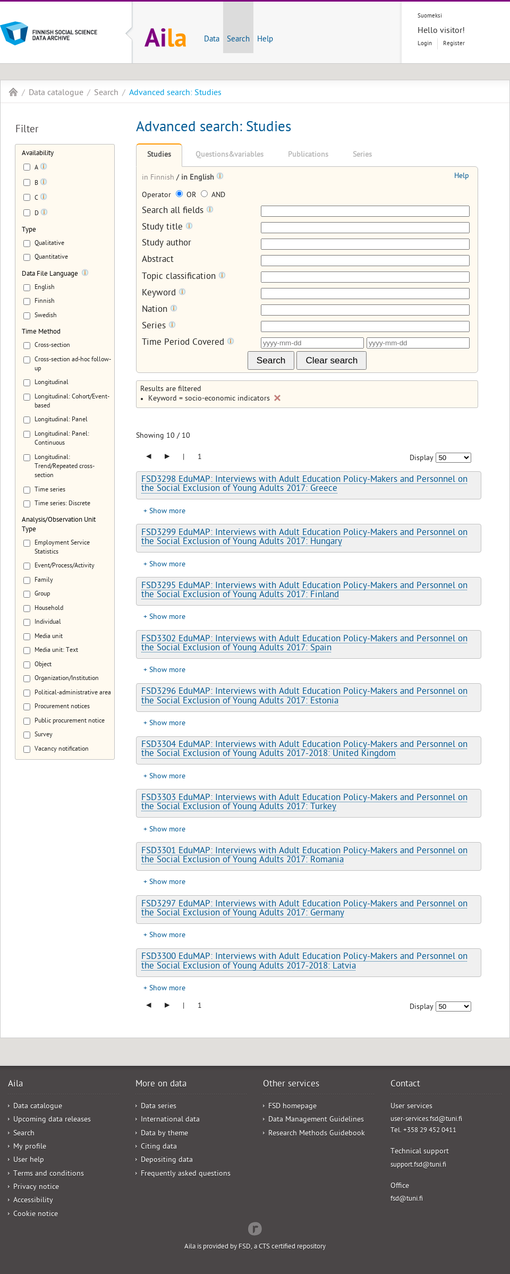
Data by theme (164, 1134)
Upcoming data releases (52, 1120)
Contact (405, 1085)
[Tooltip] (43, 168)
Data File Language (50, 274)
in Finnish (159, 178)
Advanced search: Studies (175, 93)
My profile (29, 1147)
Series (362, 155)
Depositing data (167, 1160)
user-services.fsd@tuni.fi (426, 1120)
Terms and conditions (48, 1174)
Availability (38, 154)
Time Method (41, 332)
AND (213, 195)
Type (29, 230)
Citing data (159, 1147)
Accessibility (33, 1200)
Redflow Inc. (255, 1227)
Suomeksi (430, 16)
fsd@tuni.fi (406, 1199)
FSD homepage (292, 1106)
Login (425, 44)
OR (187, 195)
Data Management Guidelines (316, 1120)
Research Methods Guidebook (316, 1134)
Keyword (164, 293)
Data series (158, 1106)
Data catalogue (56, 93)
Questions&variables (230, 155)
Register (454, 44)
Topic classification (184, 277)
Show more (167, 511)
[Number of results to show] (453, 458)
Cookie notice (35, 1214)
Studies (159, 155)
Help (265, 40)
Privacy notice (36, 1187)
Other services (291, 1085)
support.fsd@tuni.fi (418, 1165)
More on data (160, 1085)
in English (198, 178)
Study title (167, 228)
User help (28, 1160)
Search (238, 40)
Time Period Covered (188, 343)
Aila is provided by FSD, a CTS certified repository (255, 1247)
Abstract (158, 260)
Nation (159, 310)
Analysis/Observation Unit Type (59, 524)
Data (211, 40)
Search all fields (178, 211)
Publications (308, 155)
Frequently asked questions (186, 1174)
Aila (13, 92)
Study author (166, 244)
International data (170, 1120)
